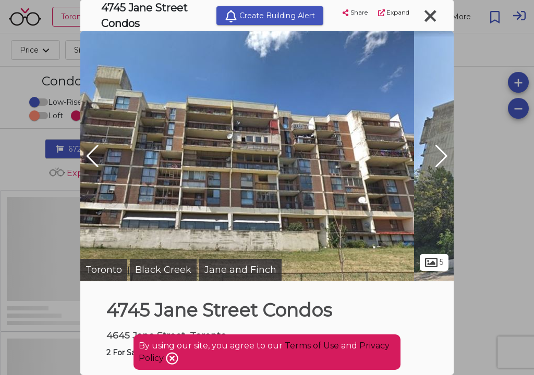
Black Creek (163, 270)
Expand (393, 12)
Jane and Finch (240, 270)
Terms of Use (312, 346)
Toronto (104, 270)
